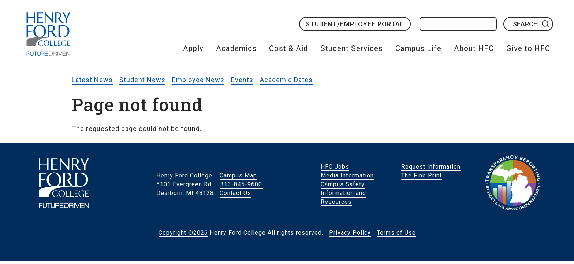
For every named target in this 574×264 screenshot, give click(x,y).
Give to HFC (528, 48)
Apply (193, 48)
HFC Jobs (335, 166)
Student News (142, 80)
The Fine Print (421, 175)
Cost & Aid (288, 48)
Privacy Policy (350, 232)
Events (242, 80)
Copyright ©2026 (183, 232)
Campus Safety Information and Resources (343, 193)
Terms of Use (396, 232)
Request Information (431, 166)
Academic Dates (286, 80)
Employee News (198, 80)
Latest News (92, 80)
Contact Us (235, 193)
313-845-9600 (241, 184)
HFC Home (48, 34)
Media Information (347, 175)
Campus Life (418, 48)
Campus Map (238, 175)
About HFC (474, 48)
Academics (236, 48)
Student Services (351, 48)
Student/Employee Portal (355, 24)
